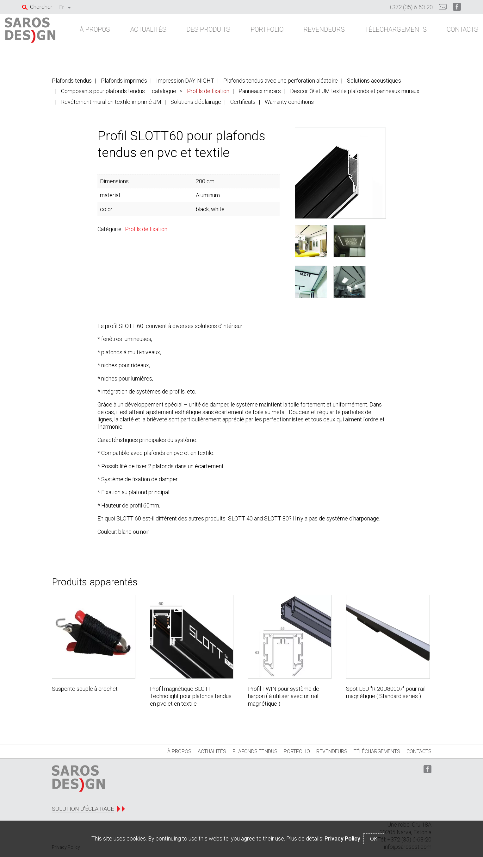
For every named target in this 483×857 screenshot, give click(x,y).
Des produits (206, 32)
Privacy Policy (342, 838)
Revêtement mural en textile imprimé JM (111, 101)
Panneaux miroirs (259, 91)
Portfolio (261, 32)
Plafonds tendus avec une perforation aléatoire (280, 80)
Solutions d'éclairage (195, 101)
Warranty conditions (289, 101)
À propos (100, 32)
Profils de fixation (208, 91)
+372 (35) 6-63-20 (411, 7)
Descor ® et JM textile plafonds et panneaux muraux (354, 91)
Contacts (445, 32)
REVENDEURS (314, 32)
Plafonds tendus (72, 80)
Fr (61, 7)
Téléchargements (382, 32)
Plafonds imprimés (124, 80)
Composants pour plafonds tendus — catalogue (118, 91)
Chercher (41, 6)
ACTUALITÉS (150, 32)
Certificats (243, 101)
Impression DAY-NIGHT (185, 80)
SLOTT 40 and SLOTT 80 (258, 518)
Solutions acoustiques (374, 80)
